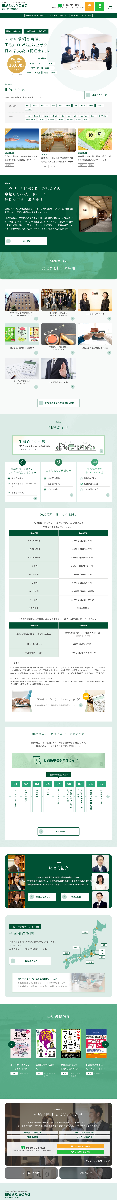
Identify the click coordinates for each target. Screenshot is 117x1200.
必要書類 (54, 116)
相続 (60, 105)
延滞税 (46, 116)
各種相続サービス (32, 15)
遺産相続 (70, 119)
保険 (75, 105)
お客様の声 (74, 15)
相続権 (93, 116)
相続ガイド (64, 15)
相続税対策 (102, 116)
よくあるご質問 (85, 15)
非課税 (86, 119)
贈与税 (83, 105)
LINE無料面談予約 (80, 1152)
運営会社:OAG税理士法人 (98, 1161)
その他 (28, 109)
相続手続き (44, 105)
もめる (28, 116)
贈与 (27, 105)
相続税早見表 (30, 119)
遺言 (53, 105)
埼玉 (50, 63)
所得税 (91, 105)
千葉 (29, 72)
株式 (68, 116)
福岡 (53, 72)
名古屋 (37, 72)
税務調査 (60, 119)
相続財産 (42, 119)
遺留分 (78, 119)
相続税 (35, 105)
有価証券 (100, 105)
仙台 (41, 63)
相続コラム (44, 15)
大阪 (46, 72)
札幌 (32, 63)
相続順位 (51, 119)
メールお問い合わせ (81, 1146)
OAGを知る (54, 15)
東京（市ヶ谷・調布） (41, 68)
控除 (62, 116)
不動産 (68, 105)
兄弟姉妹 (37, 116)
